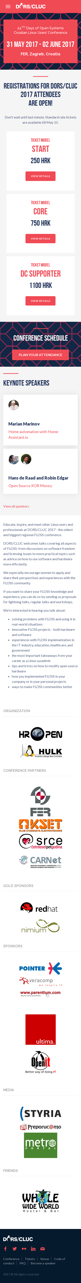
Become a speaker (43, 1263)
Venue (44, 1259)
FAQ (23, 1263)
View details (40, 176)
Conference (11, 1259)
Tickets (30, 1259)
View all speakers (16, 506)
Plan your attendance (40, 355)
